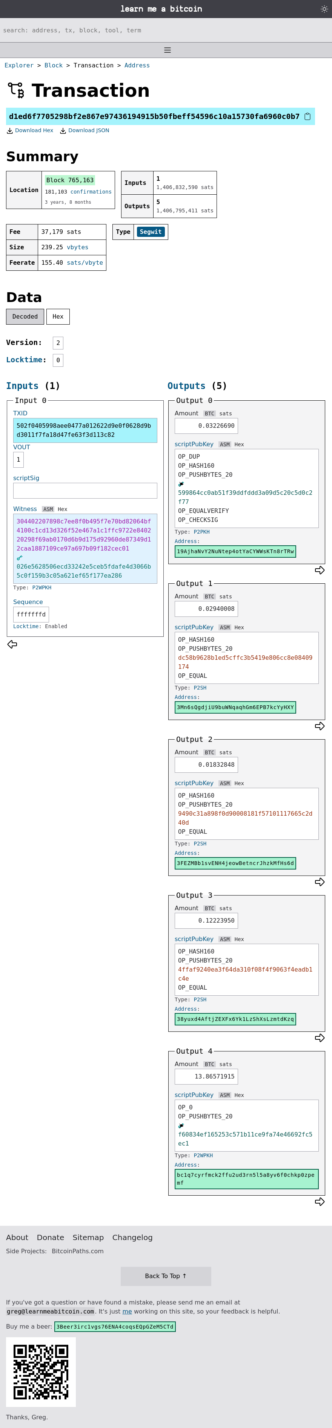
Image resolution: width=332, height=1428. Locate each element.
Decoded (25, 316)
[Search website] (166, 30)
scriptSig (26, 478)
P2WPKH (42, 587)
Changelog (132, 1237)
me (127, 1311)
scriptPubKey (194, 444)
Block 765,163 (70, 180)
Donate (51, 1237)
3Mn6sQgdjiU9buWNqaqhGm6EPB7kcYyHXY (235, 707)
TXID (20, 413)
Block (54, 65)
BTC (209, 413)
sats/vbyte (85, 262)
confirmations (91, 192)
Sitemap (88, 1237)
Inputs (22, 386)
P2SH (200, 688)
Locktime (24, 359)
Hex (58, 316)
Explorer (19, 65)
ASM (48, 509)
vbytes (78, 247)
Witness (25, 509)
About (17, 1237)
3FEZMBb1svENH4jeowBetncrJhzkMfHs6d (235, 863)
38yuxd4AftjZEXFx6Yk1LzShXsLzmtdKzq (235, 1019)
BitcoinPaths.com (78, 1251)
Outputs (187, 386)
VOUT (21, 447)
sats (225, 413)
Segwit (151, 231)
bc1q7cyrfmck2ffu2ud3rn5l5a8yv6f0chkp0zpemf (246, 1179)
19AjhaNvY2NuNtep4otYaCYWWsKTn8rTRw (235, 551)
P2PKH (202, 532)
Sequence (28, 602)
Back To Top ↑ (166, 1276)
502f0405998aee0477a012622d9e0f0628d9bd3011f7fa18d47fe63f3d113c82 (84, 430)
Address (137, 65)
